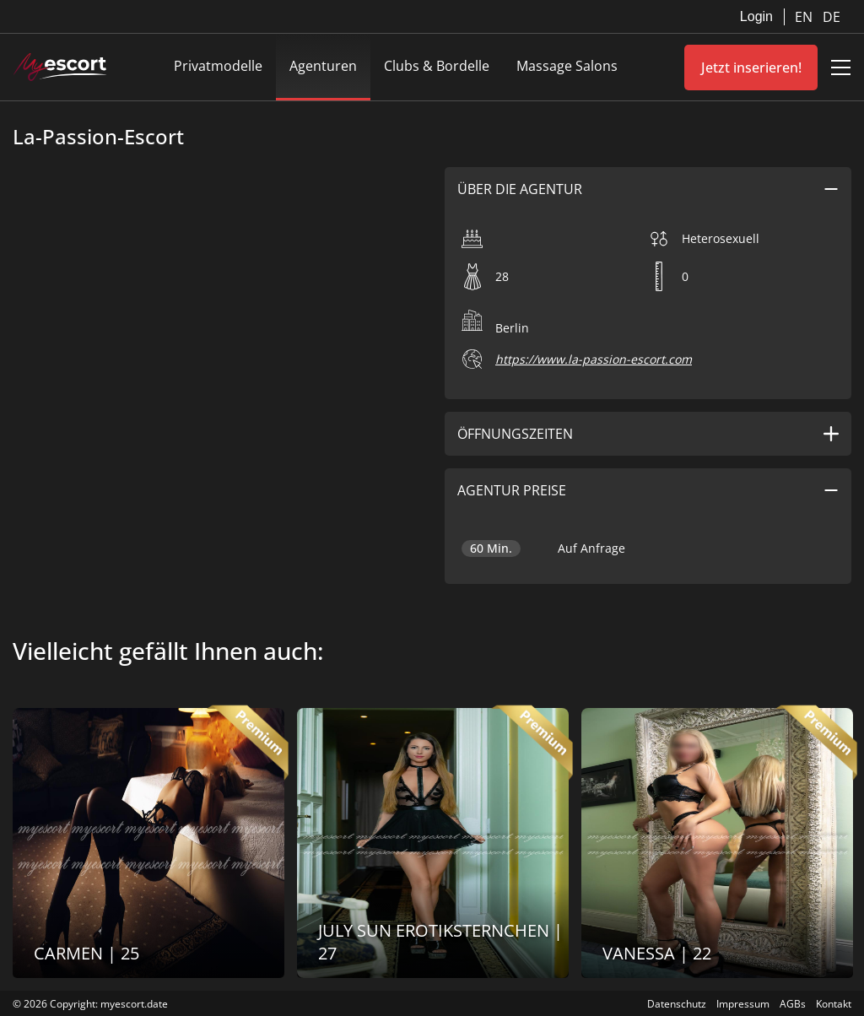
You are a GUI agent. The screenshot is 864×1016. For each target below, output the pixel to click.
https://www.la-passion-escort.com (593, 359)
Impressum (743, 1004)
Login (756, 16)
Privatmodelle (218, 66)
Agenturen (323, 66)
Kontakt (833, 1004)
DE (831, 17)
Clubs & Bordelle (436, 66)
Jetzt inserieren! (751, 67)
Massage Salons (567, 66)
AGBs (793, 1004)
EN (805, 17)
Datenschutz (676, 1004)
